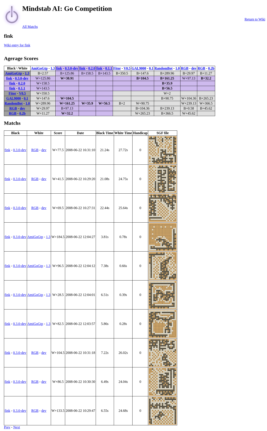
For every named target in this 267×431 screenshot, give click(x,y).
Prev (7, 427)
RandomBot (164, 68)
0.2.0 (91, 68)
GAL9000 (139, 68)
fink (59, 68)
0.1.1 (108, 68)
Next (16, 427)
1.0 (177, 68)
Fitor (117, 68)
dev (194, 68)
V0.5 (127, 68)
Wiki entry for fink (17, 45)
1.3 (53, 68)
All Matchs (30, 27)
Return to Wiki (255, 19)
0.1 (151, 68)
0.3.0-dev (71, 68)
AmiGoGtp (39, 68)
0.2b (211, 68)
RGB (185, 68)
